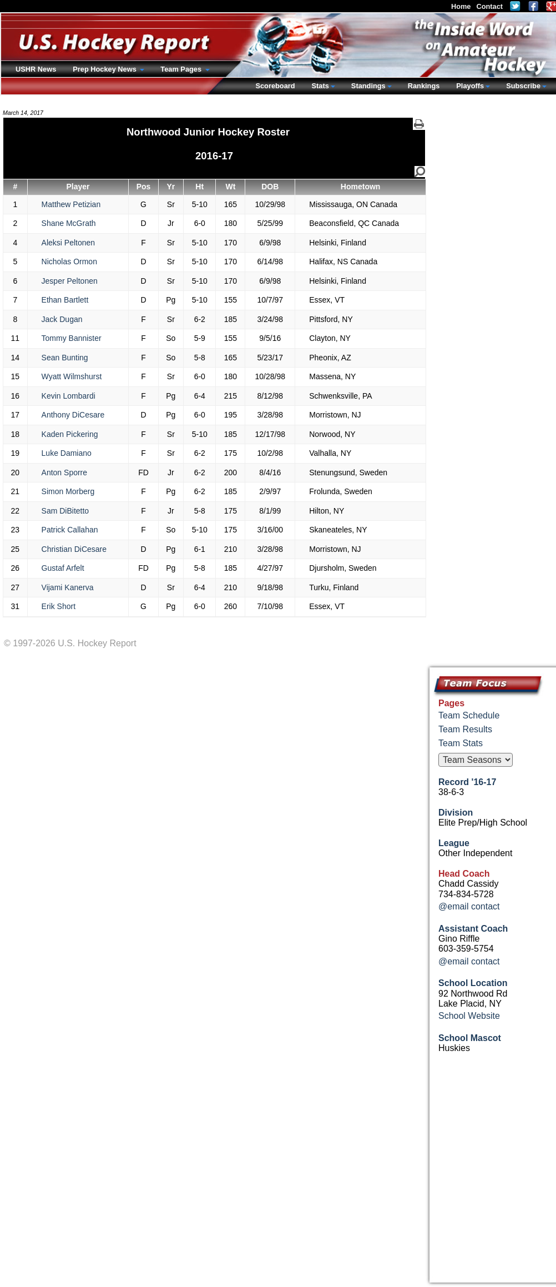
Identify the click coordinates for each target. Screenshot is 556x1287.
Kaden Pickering (70, 434)
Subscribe (523, 86)
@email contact (469, 906)
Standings (368, 86)
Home (461, 6)
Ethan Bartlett (65, 299)
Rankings (424, 86)
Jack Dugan (62, 319)
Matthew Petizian (71, 204)
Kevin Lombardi (68, 395)
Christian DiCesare (74, 549)
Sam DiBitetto (65, 510)
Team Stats (460, 743)
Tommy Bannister (72, 338)
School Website (469, 1015)
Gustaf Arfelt (63, 568)
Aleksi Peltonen (68, 242)
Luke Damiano (67, 453)
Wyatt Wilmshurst (72, 376)
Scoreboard (275, 86)
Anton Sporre (65, 472)
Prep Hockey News (105, 69)
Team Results (465, 729)
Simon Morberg (68, 491)
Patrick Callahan (70, 529)
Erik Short (58, 606)
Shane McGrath (69, 223)
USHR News (36, 69)
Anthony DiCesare (73, 414)
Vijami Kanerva (68, 587)
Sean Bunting (65, 357)
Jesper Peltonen (70, 280)
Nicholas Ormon (69, 261)
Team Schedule (468, 715)
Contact (489, 6)
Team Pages (181, 69)
